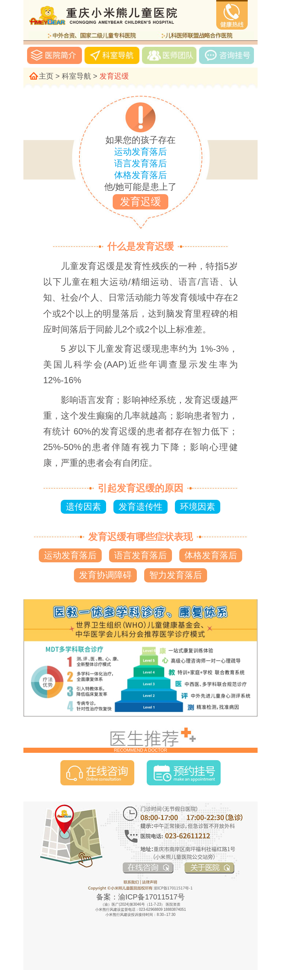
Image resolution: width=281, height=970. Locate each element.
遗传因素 (83, 507)
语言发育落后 (140, 555)
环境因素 (197, 507)
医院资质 (173, 904)
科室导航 (76, 76)
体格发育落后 (210, 555)
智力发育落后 (175, 575)
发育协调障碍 (105, 575)
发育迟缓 (114, 76)
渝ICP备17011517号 (151, 897)
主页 (46, 76)
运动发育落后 (70, 555)
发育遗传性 (140, 507)
